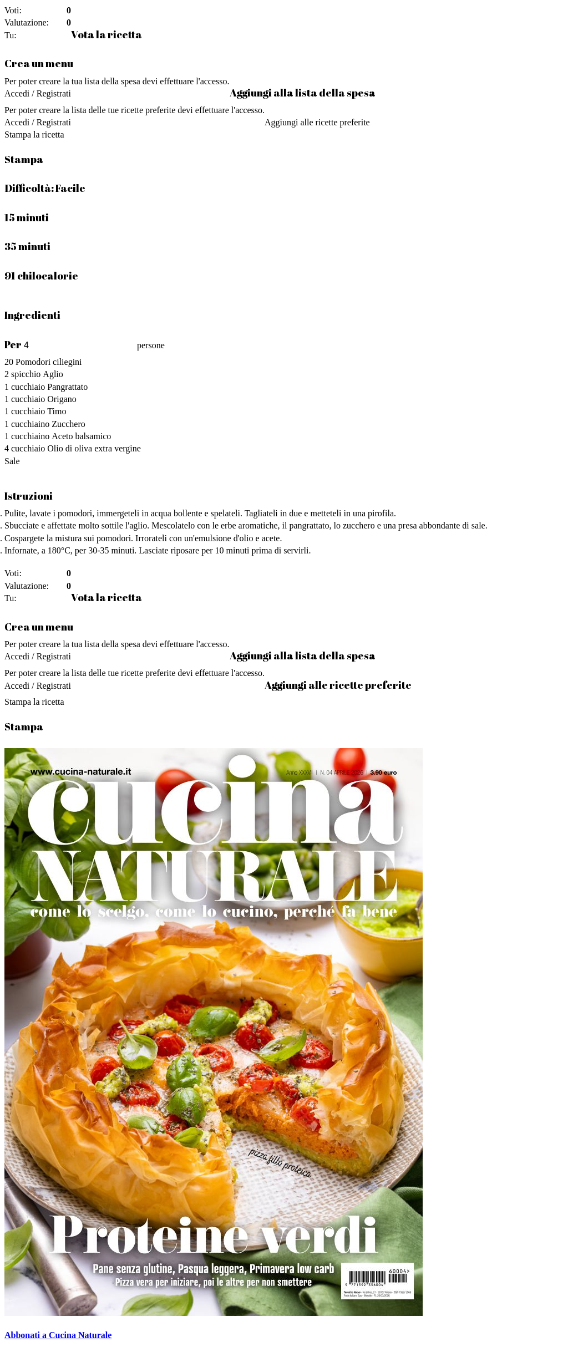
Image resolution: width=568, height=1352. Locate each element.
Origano (61, 399)
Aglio (53, 374)
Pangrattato (67, 387)
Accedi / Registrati (37, 93)
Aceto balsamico (81, 436)
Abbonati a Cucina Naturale (57, 1335)
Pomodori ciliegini (49, 362)
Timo (56, 411)
